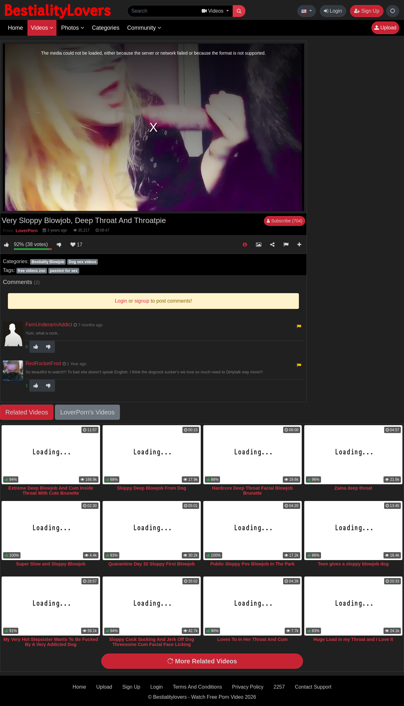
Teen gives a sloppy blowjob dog (353, 563)
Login (333, 11)
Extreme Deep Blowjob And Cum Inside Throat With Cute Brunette (50, 491)
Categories (105, 28)
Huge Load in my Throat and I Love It (353, 639)
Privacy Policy (248, 687)
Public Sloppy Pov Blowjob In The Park (252, 563)
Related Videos (26, 412)
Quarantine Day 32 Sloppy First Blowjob (152, 563)
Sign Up (366, 11)
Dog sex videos (82, 262)
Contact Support (313, 687)
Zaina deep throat (353, 488)
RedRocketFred (43, 363)
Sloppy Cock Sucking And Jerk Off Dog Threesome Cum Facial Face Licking (151, 642)
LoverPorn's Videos (87, 412)
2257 (279, 687)
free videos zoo (31, 271)
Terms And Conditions (197, 687)
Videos (42, 28)
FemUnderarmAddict (49, 324)
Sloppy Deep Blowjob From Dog (151, 488)
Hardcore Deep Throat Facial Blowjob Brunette (252, 491)
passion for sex (64, 271)
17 (76, 244)
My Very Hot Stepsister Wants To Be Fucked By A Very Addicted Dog (50, 642)
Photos (72, 28)
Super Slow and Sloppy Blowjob (51, 563)
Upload (385, 27)
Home (15, 28)
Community (144, 28)
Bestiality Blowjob (48, 262)
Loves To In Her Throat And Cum (252, 639)
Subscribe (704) (284, 220)
